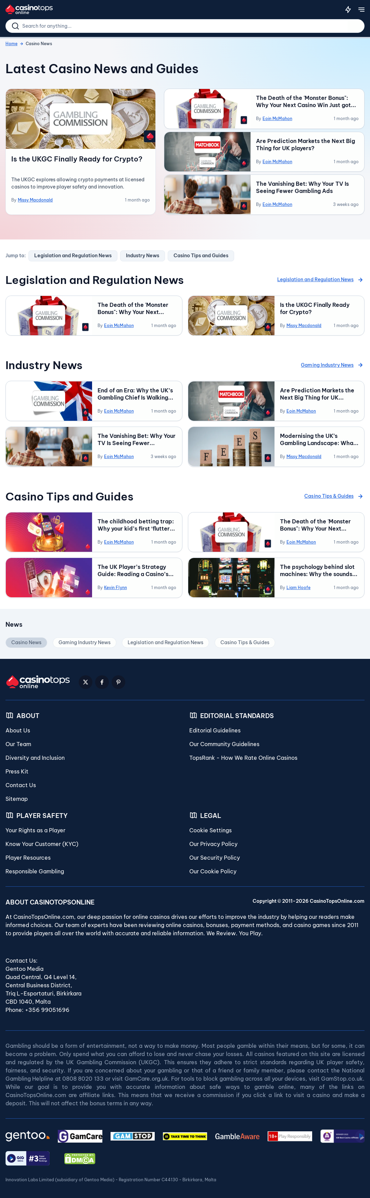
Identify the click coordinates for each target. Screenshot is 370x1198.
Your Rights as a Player (35, 828)
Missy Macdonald (35, 200)
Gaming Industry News (333, 364)
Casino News (26, 641)
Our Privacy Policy (213, 842)
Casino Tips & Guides (334, 495)
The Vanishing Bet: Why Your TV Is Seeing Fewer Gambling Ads (302, 187)
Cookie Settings (210, 828)
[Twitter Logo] (85, 680)
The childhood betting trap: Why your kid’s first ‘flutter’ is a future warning (136, 524)
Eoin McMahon (277, 118)
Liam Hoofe (298, 586)
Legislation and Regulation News (73, 255)
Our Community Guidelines (224, 742)
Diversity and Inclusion (35, 756)
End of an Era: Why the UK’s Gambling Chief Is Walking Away (135, 393)
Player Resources (28, 855)
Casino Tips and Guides (201, 255)
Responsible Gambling (34, 869)
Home (11, 43)
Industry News (142, 255)
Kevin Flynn (115, 586)
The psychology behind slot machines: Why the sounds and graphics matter (317, 569)
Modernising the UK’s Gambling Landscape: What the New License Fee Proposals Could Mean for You (318, 438)
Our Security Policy (214, 855)
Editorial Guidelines (215, 728)
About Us (17, 728)
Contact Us (20, 783)
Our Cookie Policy (213, 869)
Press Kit (16, 769)
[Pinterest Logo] (118, 680)
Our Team (18, 742)
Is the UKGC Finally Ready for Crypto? (76, 159)
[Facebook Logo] (102, 680)
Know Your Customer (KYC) (41, 842)
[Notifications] (348, 9)
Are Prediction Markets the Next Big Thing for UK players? (305, 144)
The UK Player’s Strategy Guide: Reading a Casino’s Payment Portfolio (133, 569)
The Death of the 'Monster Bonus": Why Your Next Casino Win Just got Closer (303, 101)
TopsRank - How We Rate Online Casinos (243, 756)
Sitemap (16, 797)
